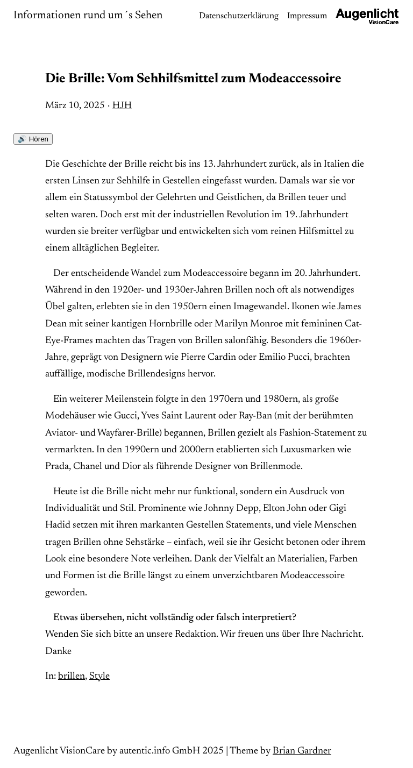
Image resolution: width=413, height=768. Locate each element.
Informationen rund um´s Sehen (87, 16)
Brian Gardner (302, 751)
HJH (122, 106)
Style (99, 676)
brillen (71, 676)
